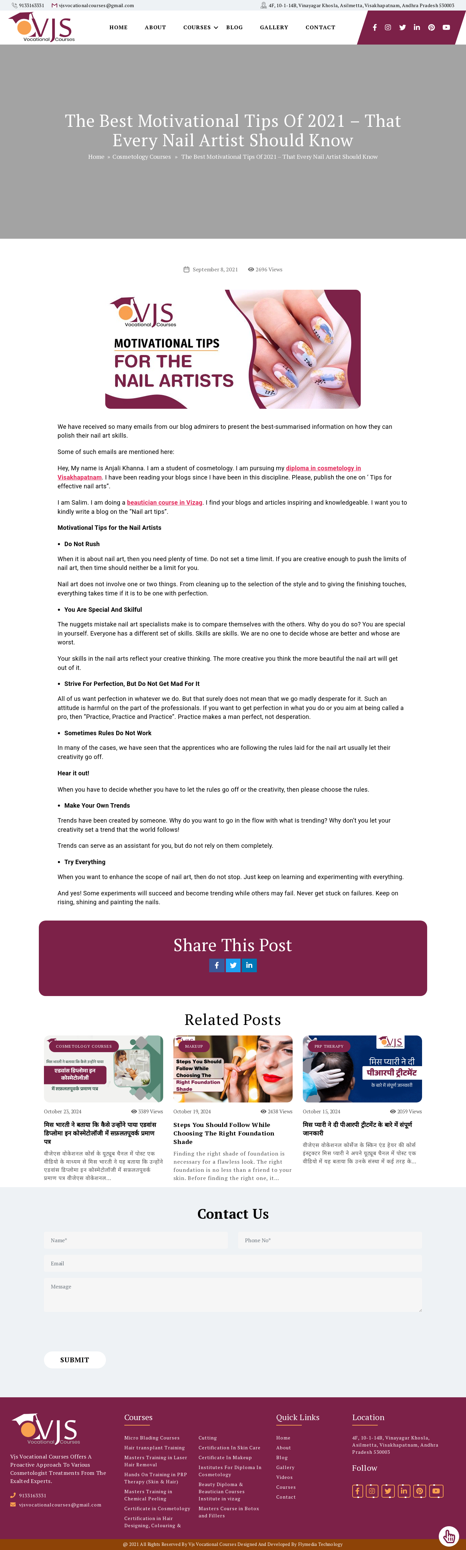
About (155, 27)
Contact (321, 27)
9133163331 (31, 5)
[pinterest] (419, 1491)
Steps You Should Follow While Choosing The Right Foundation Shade (224, 1133)
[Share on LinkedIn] (249, 965)
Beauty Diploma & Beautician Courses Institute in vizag (222, 1491)
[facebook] (375, 27)
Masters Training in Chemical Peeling (148, 1495)
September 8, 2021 (215, 269)
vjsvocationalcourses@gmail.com (96, 5)
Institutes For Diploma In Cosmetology (230, 1471)
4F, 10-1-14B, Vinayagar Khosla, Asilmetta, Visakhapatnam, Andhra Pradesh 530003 (361, 5)
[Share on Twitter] (234, 965)
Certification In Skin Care (230, 1447)
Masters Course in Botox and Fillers (229, 1512)
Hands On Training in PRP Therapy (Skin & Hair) (155, 1478)
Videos (284, 1477)
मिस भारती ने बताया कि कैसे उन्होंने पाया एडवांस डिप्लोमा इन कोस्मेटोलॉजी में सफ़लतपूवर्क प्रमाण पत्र (100, 1133)
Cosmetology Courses (141, 156)
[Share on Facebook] (217, 965)
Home (118, 27)
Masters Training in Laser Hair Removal (155, 1461)
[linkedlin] (417, 27)
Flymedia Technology (320, 1544)
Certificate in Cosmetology (157, 1508)
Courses (197, 27)
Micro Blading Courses (152, 1437)
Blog (234, 27)
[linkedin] (404, 1491)
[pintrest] (431, 27)
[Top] (449, 1536)
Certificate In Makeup (225, 1457)
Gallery (274, 27)
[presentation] (95, 1331)
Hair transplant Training (154, 1447)
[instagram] (388, 27)
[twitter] (403, 27)
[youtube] (446, 27)
